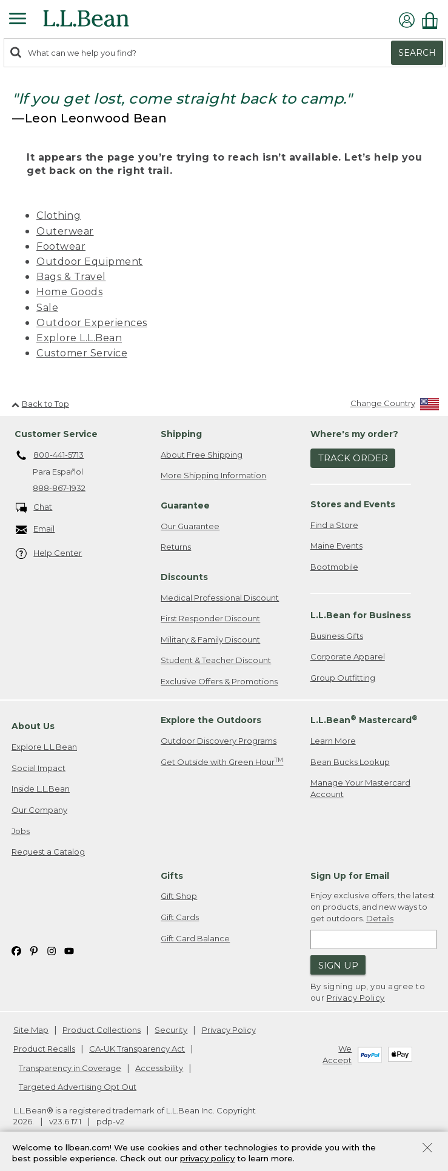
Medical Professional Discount (220, 597)
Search (417, 52)
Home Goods (69, 292)
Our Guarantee (190, 526)
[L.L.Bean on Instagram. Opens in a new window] (51, 950)
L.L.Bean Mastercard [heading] (364, 720)
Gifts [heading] (172, 875)
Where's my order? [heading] (354, 434)
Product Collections (101, 1030)
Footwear (60, 246)
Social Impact (38, 768)
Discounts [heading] (184, 577)
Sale (47, 307)
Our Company (39, 810)
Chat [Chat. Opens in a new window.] (34, 507)
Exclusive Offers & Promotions (219, 681)
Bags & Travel (71, 276)
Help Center (49, 553)
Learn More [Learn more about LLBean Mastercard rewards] (333, 741)
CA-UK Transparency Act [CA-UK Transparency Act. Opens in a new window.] (137, 1048)
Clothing (58, 215)
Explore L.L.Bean (79, 338)
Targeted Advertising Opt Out (77, 1087)
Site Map (30, 1030)
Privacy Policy (356, 998)
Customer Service (81, 353)
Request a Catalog (48, 851)
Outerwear (65, 231)
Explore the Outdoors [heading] (211, 720)
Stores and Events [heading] (352, 504)
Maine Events (336, 545)
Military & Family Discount (210, 639)
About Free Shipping (201, 454)
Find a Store (334, 525)
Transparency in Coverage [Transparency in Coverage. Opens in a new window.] (70, 1068)
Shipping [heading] (181, 434)
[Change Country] (395, 406)
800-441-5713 (50, 456)
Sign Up (338, 965)
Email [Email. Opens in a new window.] (35, 529)
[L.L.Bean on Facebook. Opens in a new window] (16, 950)
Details (379, 918)
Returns (176, 547)
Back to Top (40, 404)
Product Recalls (44, 1048)
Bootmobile (334, 567)
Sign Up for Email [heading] (349, 875)
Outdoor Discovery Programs (218, 741)
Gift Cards (180, 917)
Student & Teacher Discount (216, 660)
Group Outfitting (342, 677)
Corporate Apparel (347, 656)
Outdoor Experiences (91, 323)
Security (171, 1030)
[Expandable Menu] (17, 20)
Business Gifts (336, 636)
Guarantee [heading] (185, 505)
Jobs (21, 831)
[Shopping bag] (433, 20)
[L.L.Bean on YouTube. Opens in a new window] (69, 950)
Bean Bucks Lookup (350, 762)
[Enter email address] (373, 939)
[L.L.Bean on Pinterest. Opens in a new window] (34, 950)
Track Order (353, 458)
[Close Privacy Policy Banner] (427, 1149)
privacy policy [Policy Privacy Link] (207, 1159)
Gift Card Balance (195, 938)
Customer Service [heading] (56, 434)
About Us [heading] (33, 726)
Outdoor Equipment (89, 261)
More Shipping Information (213, 475)
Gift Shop (179, 896)
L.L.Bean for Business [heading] (360, 615)
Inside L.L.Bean (41, 788)
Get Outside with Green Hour (222, 761)
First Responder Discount (210, 618)
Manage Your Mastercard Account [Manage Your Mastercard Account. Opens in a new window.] (360, 788)
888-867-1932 (59, 488)
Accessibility (159, 1068)
